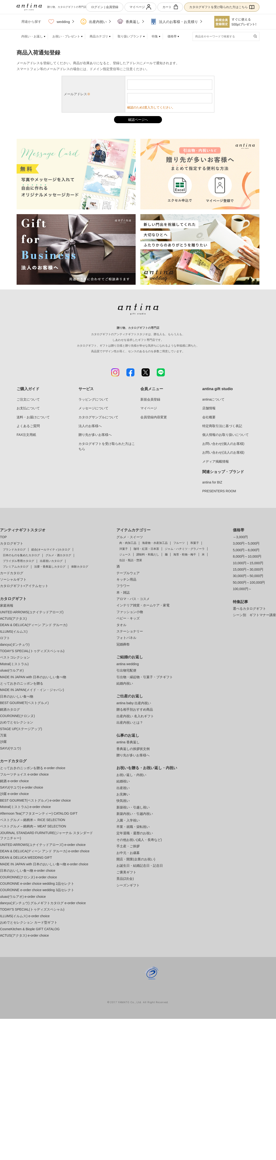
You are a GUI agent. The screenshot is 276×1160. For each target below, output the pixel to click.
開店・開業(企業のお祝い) (135, 859)
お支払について (28, 408)
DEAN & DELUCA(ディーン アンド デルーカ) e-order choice (44, 851)
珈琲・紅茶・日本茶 (146, 549)
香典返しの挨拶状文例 (133, 749)
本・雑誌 (123, 592)
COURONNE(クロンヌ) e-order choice (28, 877)
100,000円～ (242, 589)
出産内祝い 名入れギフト (135, 716)
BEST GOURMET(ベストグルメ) (24, 703)
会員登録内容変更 (153, 417)
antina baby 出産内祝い (133, 703)
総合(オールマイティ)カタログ (50, 549)
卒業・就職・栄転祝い (133, 827)
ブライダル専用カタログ (18, 561)
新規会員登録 (150, 399)
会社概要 (209, 417)
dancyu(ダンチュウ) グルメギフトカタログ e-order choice (43, 903)
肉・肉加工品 (127, 543)
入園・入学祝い (128, 820)
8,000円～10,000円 (247, 556)
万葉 (3, 735)
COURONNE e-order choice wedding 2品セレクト (37, 883)
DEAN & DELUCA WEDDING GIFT (26, 857)
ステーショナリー (129, 631)
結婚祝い (123, 781)
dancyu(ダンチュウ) (14, 644)
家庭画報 (6, 605)
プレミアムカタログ (15, 566)
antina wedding (127, 664)
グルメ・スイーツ (129, 537)
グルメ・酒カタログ (58, 555)
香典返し (128, 21)
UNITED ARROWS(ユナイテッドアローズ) (32, 612)
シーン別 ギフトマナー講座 (254, 615)
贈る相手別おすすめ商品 (134, 709)
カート (170, 7)
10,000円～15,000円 (248, 563)
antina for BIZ (212, 482)
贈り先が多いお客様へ (95, 435)
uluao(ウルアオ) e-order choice (23, 896)
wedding (59, 21)
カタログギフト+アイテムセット (24, 586)
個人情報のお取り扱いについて (225, 435)
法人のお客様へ (90, 426)
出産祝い (123, 788)
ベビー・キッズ (128, 618)
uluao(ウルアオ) (12, 670)
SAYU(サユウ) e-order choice (21, 787)
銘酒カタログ (10, 709)
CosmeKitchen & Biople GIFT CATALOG (30, 929)
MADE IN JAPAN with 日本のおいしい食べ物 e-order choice (44, 864)
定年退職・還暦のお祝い (134, 833)
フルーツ (179, 543)
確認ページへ (138, 120)
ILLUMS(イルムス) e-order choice (25, 916)
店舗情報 (209, 408)
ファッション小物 (129, 612)
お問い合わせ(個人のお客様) (223, 444)
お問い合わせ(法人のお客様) (223, 452)
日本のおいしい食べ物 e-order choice (27, 870)
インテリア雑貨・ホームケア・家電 (143, 605)
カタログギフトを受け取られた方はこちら (221, 7)
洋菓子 (123, 549)
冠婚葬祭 (123, 644)
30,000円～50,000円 (248, 576)
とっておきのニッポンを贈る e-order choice (32, 768)
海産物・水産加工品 (155, 543)
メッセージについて (93, 408)
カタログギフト (11, 543)
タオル (121, 625)
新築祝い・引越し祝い (133, 807)
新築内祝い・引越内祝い (134, 814)
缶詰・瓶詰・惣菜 (130, 560)
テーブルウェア (128, 573)
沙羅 (3, 742)
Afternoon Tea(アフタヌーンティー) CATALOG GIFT (39, 813)
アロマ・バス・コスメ (133, 599)
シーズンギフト (128, 885)
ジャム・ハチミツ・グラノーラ (185, 549)
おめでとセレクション (16, 722)
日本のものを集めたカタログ (21, 555)
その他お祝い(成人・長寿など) (139, 840)
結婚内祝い (124, 683)
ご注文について (28, 399)
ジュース (125, 554)
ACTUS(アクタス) (13, 618)
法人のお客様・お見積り (174, 21)
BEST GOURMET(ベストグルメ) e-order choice (35, 800)
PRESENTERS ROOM (219, 491)
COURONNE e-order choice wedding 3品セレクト (37, 890)
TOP (3, 537)
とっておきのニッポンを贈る (21, 683)
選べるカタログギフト (249, 608)
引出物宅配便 (126, 670)
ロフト (5, 638)
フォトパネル (126, 638)
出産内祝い (94, 21)
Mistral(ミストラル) (14, 664)
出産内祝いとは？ (129, 722)
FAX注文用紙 (26, 435)
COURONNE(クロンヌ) (17, 716)
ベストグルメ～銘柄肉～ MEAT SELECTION (33, 826)
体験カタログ (79, 566)
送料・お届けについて (33, 417)
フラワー (123, 586)
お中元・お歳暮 (128, 853)
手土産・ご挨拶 (128, 846)
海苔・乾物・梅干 (184, 554)
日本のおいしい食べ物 (16, 696)
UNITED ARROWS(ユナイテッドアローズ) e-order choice (43, 845)
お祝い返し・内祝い (131, 775)
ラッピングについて (93, 399)
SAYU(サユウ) (10, 748)
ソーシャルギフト (13, 579)
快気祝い (123, 801)
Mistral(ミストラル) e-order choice (25, 807)
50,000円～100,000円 (249, 582)
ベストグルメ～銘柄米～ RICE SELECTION (32, 820)
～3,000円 (240, 537)
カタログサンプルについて (98, 417)
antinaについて (213, 399)
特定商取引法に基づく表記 (222, 426)
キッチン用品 (126, 579)
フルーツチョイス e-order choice (24, 774)
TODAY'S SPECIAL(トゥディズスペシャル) (32, 651)
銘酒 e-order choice (14, 781)
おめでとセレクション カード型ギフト (28, 922)
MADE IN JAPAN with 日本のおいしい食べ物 (33, 677)
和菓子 (194, 543)
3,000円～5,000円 (246, 543)
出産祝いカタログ (51, 561)
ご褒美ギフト (126, 872)
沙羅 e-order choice (14, 794)
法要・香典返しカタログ (49, 566)
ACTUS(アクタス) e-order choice (24, 935)
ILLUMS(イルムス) (14, 631)
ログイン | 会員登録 (104, 7)
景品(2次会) (125, 878)
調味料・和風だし (147, 554)
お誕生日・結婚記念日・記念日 (139, 865)
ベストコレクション (15, 657)
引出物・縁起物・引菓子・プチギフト (144, 677)
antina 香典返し (128, 742)
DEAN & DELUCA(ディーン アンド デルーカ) (33, 625)
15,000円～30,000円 (248, 569)
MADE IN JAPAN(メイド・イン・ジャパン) (32, 690)
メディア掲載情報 (215, 461)
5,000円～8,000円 (246, 550)
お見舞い (123, 794)
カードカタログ (11, 573)
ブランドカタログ (14, 549)
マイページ (140, 7)
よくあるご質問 (28, 426)
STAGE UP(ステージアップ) (21, 729)
